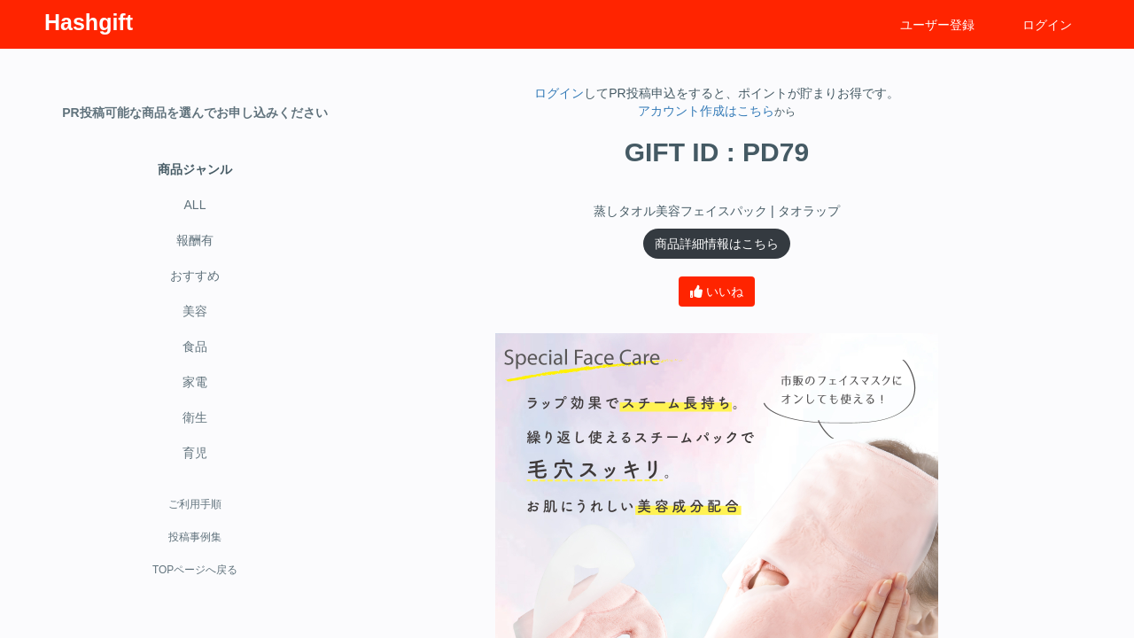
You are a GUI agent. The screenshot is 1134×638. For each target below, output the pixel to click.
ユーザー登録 (937, 25)
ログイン (1047, 25)
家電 (195, 382)
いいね (716, 291)
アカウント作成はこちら (706, 111)
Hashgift (88, 22)
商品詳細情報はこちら (717, 244)
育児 (195, 453)
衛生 (195, 417)
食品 (195, 346)
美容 (195, 311)
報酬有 (195, 240)
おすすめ (195, 275)
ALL (195, 205)
